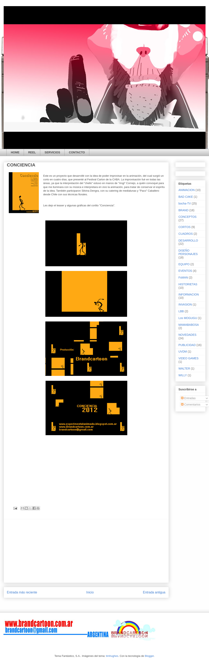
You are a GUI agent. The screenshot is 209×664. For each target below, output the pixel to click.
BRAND (184, 210)
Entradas (188, 398)
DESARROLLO (188, 240)
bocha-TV (185, 203)
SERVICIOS (52, 152)
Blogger (149, 655)
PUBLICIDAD (187, 345)
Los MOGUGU (188, 318)
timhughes (112, 655)
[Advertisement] (86, 551)
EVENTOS (185, 270)
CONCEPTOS (188, 216)
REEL (32, 152)
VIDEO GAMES (189, 358)
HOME (15, 152)
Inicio (90, 592)
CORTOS (185, 227)
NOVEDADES (188, 334)
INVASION (185, 304)
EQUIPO (184, 264)
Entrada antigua (154, 592)
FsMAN (183, 277)
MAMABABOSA (189, 324)
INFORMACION (189, 294)
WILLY (183, 375)
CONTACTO (77, 152)
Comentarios (190, 404)
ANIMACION (187, 190)
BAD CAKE (186, 196)
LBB (181, 311)
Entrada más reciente (22, 592)
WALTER (184, 368)
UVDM (183, 351)
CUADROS (186, 233)
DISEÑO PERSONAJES (188, 252)
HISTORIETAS (188, 284)
